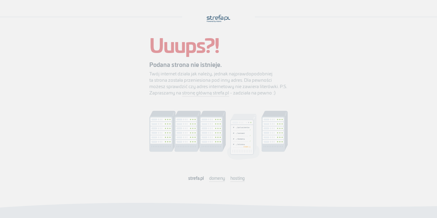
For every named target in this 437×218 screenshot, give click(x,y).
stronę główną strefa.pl (205, 92)
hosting (237, 178)
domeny (217, 178)
